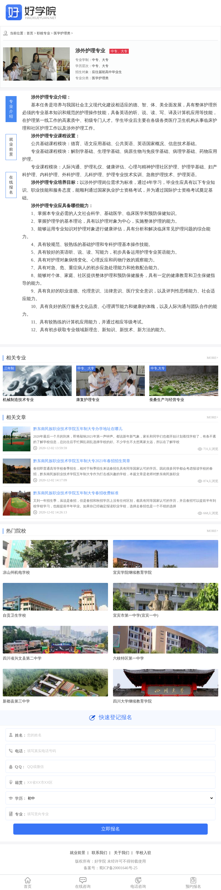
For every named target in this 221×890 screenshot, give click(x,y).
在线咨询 (83, 883)
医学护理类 (62, 33)
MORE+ (212, 358)
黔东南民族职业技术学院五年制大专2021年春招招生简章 (81, 461)
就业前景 (77, 853)
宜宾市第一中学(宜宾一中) (135, 615)
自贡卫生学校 (14, 615)
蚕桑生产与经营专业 (166, 400)
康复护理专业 (87, 400)
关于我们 (121, 853)
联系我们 (99, 853)
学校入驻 (143, 853)
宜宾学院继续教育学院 (132, 572)
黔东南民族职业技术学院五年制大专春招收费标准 (76, 493)
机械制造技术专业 (18, 400)
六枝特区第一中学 (128, 658)
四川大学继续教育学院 (132, 701)
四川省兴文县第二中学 (22, 658)
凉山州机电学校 (16, 572)
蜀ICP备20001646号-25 (118, 868)
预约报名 (193, 883)
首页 (30, 33)
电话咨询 (138, 883)
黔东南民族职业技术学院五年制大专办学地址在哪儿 (77, 429)
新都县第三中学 (16, 701)
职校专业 (43, 33)
